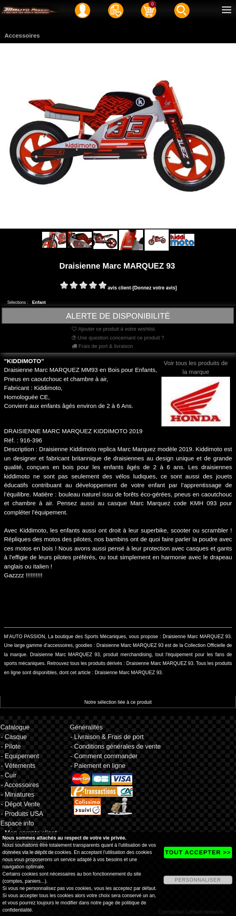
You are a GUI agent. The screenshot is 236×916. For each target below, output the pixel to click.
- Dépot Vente (20, 804)
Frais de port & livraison (102, 346)
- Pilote (11, 746)
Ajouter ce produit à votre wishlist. (114, 329)
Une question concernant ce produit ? (118, 338)
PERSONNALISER (198, 880)
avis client (119, 288)
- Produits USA (22, 813)
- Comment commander (103, 756)
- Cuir (8, 775)
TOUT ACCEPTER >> (198, 852)
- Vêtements (18, 765)
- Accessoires (20, 784)
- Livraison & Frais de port (106, 736)
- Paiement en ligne (97, 765)
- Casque (14, 736)
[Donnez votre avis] (155, 288)
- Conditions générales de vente (115, 746)
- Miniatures (17, 794)
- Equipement (20, 756)
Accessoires (22, 35)
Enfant (39, 302)
